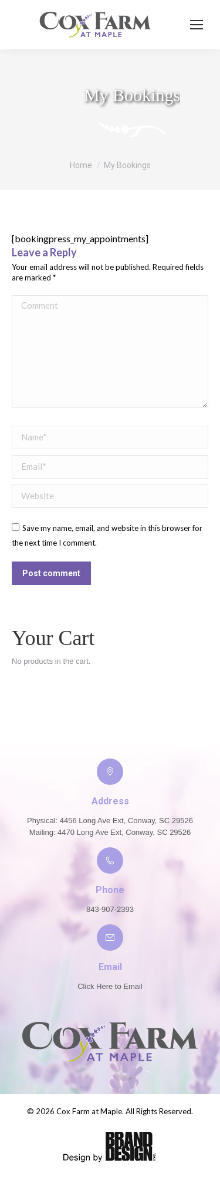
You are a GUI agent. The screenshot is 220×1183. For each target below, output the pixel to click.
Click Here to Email (110, 986)
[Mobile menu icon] (196, 24)
